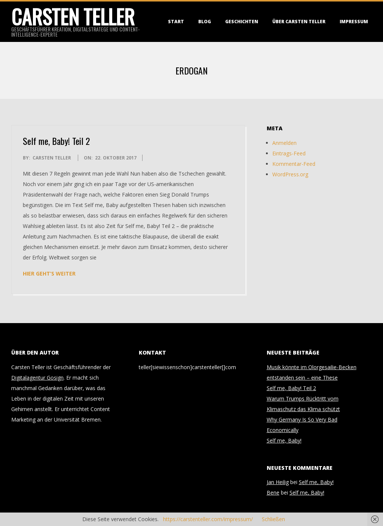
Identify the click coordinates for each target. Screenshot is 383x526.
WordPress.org (290, 174)
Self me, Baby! (284, 440)
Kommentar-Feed (293, 163)
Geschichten (241, 21)
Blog (204, 21)
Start (176, 21)
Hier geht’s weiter (49, 273)
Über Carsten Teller (298, 21)
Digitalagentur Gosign (37, 377)
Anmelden (284, 142)
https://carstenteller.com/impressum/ (208, 519)
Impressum (354, 21)
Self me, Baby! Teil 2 (56, 141)
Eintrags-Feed (289, 153)
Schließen (273, 519)
